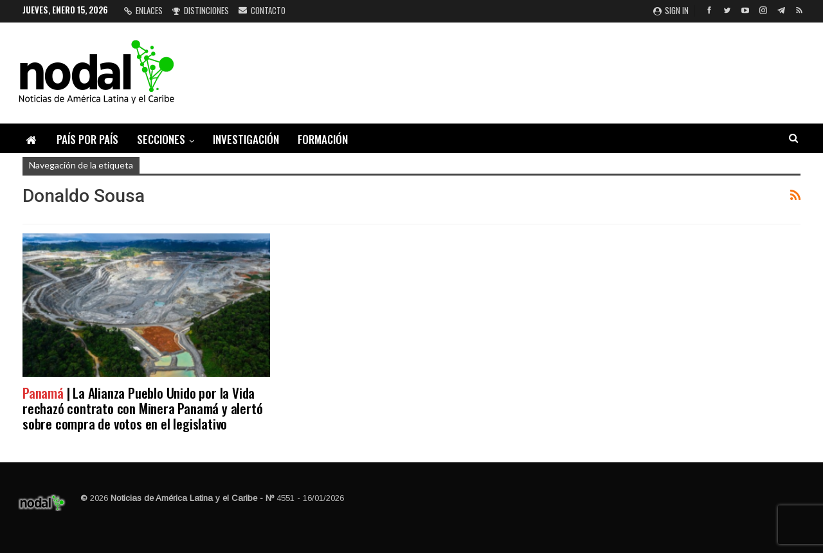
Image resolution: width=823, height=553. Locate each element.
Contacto (262, 10)
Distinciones (200, 10)
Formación (323, 139)
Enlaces (143, 10)
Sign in (671, 10)
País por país (87, 139)
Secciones (161, 139)
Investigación (246, 139)
